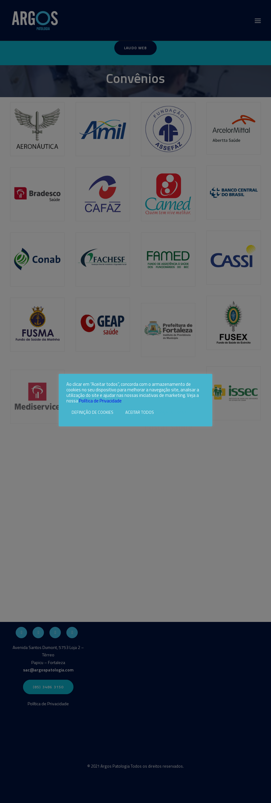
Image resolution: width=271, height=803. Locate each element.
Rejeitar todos (173, 412)
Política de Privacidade (100, 400)
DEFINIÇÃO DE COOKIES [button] (92, 412)
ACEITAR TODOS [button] (139, 412)
